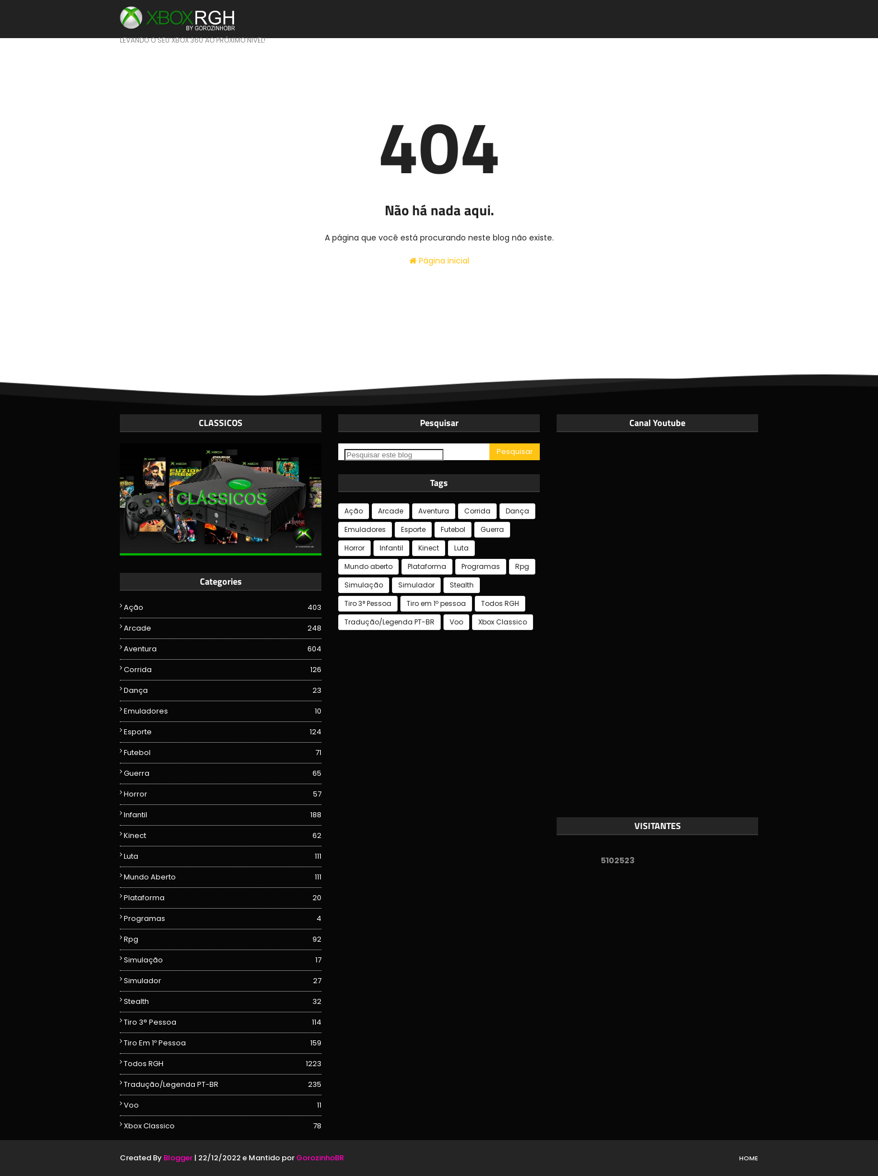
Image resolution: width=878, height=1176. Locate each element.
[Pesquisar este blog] (393, 455)
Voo (222, 1105)
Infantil (222, 815)
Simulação (222, 960)
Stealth (222, 1001)
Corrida (222, 669)
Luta (222, 856)
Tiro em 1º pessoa (222, 1043)
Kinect (222, 835)
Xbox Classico (222, 1126)
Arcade (222, 628)
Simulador (222, 981)
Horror (222, 794)
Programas (222, 918)
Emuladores (222, 711)
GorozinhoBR (320, 1157)
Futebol (222, 752)
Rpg (222, 939)
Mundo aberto (222, 877)
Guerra (222, 773)
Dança (222, 690)
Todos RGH (222, 1063)
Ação (222, 607)
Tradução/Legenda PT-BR (222, 1084)
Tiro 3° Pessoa (222, 1022)
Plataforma (222, 898)
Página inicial (439, 260)
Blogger (178, 1157)
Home (748, 1158)
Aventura (222, 649)
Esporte (222, 732)
